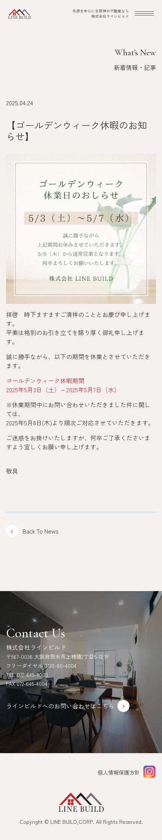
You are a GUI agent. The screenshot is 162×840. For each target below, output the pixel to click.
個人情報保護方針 (119, 772)
